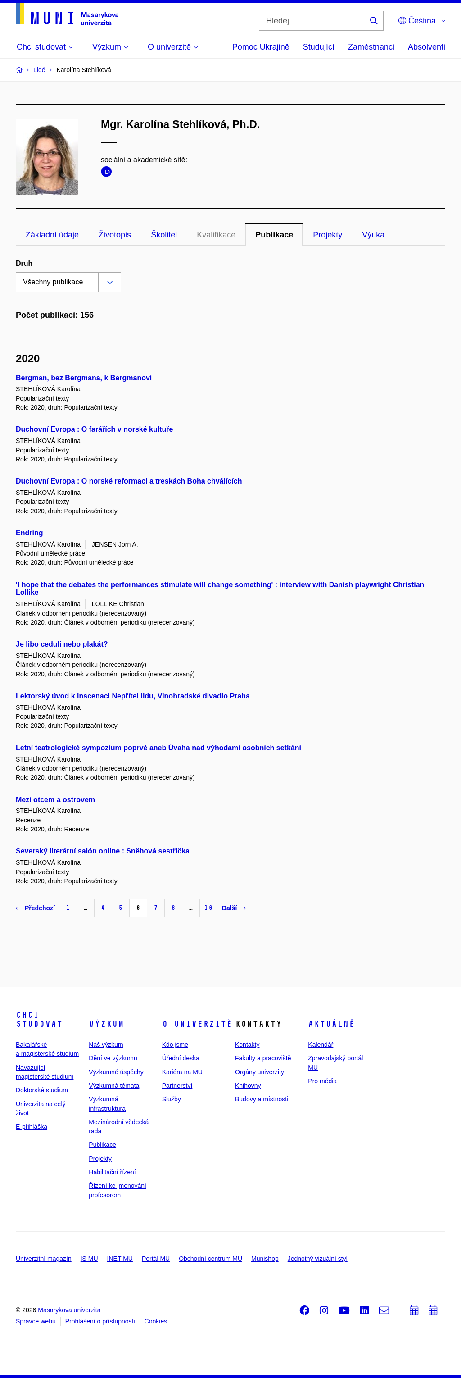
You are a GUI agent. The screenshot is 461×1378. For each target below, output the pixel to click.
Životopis (115, 234)
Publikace (274, 234)
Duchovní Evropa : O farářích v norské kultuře (94, 429)
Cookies (156, 1321)
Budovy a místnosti (261, 1099)
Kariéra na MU (182, 1072)
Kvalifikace (216, 234)
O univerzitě (197, 1024)
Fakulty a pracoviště (263, 1058)
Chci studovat (39, 1019)
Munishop (265, 1258)
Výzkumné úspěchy (116, 1072)
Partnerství (177, 1085)
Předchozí (35, 908)
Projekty (327, 234)
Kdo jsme (175, 1044)
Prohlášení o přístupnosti (100, 1321)
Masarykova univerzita (69, 1310)
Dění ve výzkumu (113, 1058)
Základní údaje (52, 234)
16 (208, 908)
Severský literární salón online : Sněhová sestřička (103, 851)
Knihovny (248, 1085)
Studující (318, 46)
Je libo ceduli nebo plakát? (62, 644)
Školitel (164, 234)
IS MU (89, 1258)
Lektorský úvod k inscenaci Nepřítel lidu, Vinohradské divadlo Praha (133, 696)
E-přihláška (31, 1126)
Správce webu (36, 1321)
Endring (29, 533)
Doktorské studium (42, 1090)
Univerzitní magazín (44, 1258)
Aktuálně (331, 1024)
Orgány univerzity (259, 1072)
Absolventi (426, 46)
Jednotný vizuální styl (318, 1258)
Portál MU (156, 1258)
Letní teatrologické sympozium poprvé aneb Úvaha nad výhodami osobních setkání (158, 748)
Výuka (373, 234)
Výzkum (106, 1024)
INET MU (120, 1258)
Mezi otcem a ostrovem (55, 799)
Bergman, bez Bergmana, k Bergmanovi (84, 378)
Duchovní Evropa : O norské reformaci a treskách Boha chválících (129, 481)
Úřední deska (180, 1058)
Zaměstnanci (371, 46)
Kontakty (247, 1044)
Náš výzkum (106, 1044)
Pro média (322, 1081)
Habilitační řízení (112, 1172)
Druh (24, 263)
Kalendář (320, 1044)
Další (234, 908)
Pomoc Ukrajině (260, 46)
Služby (171, 1099)
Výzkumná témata (114, 1085)
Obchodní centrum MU (210, 1258)
